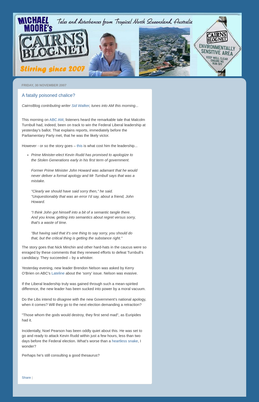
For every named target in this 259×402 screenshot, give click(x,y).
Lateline (58, 273)
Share (26, 377)
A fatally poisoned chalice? (48, 95)
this (80, 146)
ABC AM (56, 120)
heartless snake (125, 341)
